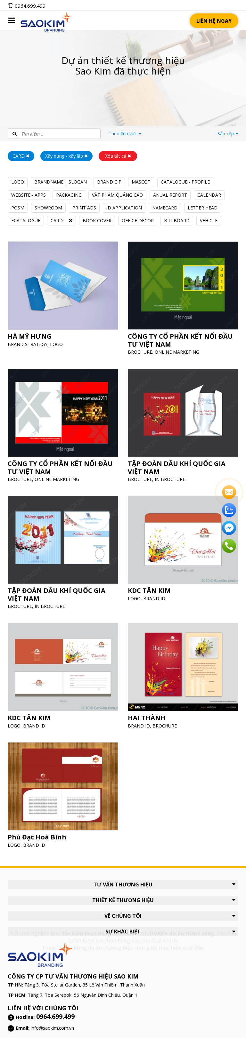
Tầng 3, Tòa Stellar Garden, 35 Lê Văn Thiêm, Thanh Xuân (84, 985)
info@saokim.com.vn (52, 1028)
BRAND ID (157, 593)
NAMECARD (164, 208)
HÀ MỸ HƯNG (33, 332)
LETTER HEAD (202, 208)
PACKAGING (69, 195)
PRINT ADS (84, 208)
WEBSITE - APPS (28, 195)
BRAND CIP (109, 182)
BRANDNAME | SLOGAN (60, 182)
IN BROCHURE (171, 474)
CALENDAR (209, 195)
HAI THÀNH (150, 714)
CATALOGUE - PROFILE (185, 182)
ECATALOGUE (25, 220)
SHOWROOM (48, 208)
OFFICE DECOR (138, 220)
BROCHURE (144, 347)
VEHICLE (208, 220)
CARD (57, 220)
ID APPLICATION (124, 208)
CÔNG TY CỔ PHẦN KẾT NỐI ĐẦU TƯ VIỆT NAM (180, 336)
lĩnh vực (125, 133)
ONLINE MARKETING (178, 347)
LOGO (17, 182)
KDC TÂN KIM (152, 587)
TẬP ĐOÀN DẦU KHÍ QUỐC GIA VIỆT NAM (177, 463)
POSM (17, 208)
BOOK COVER (97, 220)
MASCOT (141, 182)
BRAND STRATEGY (31, 339)
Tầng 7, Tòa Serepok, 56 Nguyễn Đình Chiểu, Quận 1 (82, 995)
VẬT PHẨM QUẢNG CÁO (117, 195)
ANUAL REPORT (170, 195)
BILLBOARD (177, 220)
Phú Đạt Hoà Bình (39, 833)
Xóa (118, 156)
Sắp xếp (227, 133)
